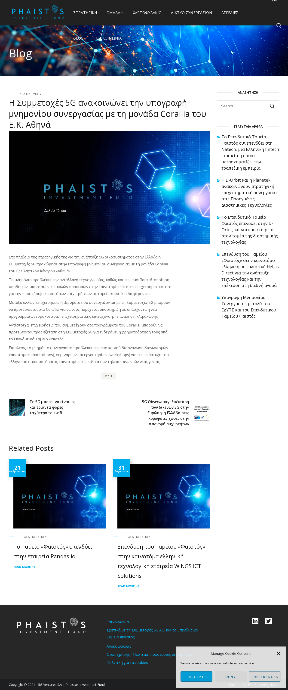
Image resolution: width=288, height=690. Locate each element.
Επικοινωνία (118, 622)
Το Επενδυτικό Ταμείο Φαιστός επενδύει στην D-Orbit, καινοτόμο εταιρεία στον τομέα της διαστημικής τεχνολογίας (249, 229)
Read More (22, 567)
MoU (108, 376)
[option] (57, 514)
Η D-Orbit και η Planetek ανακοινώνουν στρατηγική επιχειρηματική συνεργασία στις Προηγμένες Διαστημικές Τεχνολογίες (249, 192)
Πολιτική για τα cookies (127, 662)
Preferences (264, 676)
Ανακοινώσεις (119, 646)
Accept (196, 676)
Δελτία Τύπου (30, 94)
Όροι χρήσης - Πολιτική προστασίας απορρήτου (149, 654)
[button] (278, 653)
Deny (230, 676)
